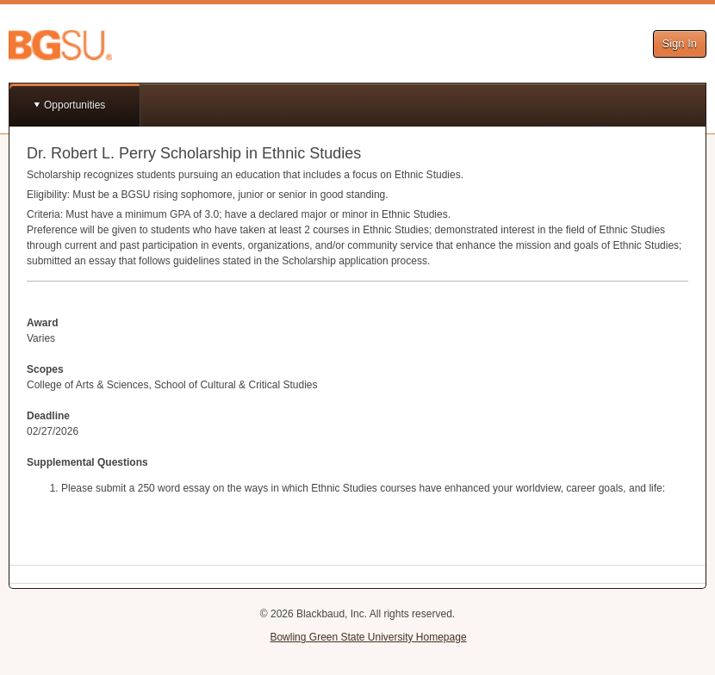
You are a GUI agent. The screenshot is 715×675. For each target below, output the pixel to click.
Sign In (679, 43)
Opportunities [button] (74, 105)
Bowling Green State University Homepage (368, 637)
